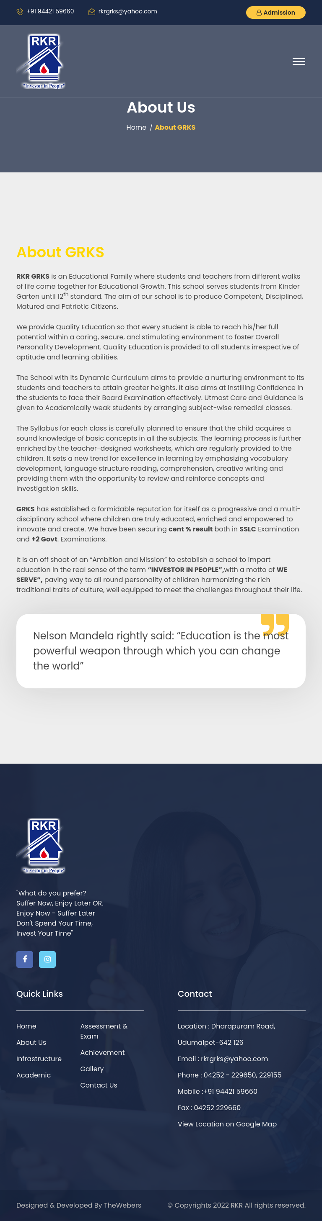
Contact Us (98, 1085)
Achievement (102, 1052)
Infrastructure (39, 1059)
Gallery (92, 1069)
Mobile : (190, 1091)
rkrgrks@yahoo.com (128, 11)
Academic (33, 1075)
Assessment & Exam (104, 1031)
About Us (31, 1042)
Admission (276, 12)
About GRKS (175, 127)
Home (137, 127)
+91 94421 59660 (50, 11)
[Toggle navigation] (299, 61)
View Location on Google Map (227, 1124)
